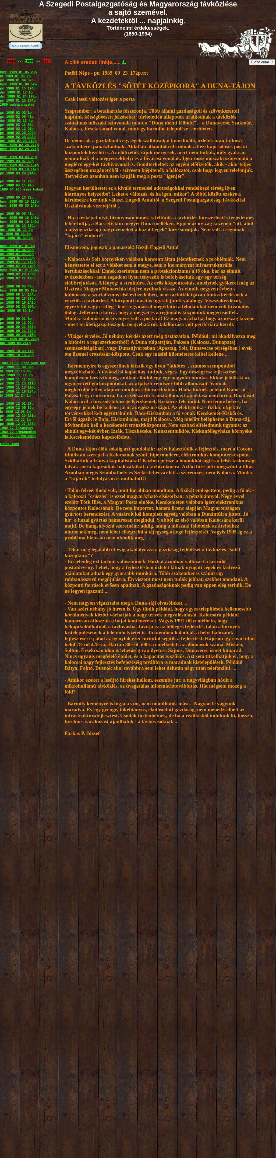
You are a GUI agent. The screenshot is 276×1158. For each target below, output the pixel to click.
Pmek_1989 (9, 444)
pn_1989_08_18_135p (18, 298)
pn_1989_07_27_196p (18, 278)
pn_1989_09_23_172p (18, 331)
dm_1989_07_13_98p (17, 258)
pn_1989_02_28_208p (18, 137)
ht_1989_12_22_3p (15, 420)
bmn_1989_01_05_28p (18, 72)
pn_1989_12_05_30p (17, 407)
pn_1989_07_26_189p (18, 274)
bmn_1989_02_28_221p (19, 149)
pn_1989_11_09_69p (17, 367)
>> (38, 61)
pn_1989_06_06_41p (17, 214)
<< (20, 61)
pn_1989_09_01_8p (16, 319)
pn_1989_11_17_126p (18, 387)
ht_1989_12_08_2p (15, 412)
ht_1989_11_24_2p (15, 395)
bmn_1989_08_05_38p (18, 290)
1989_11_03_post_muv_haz (23, 363)
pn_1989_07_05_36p (17, 254)
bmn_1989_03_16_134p (19, 165)
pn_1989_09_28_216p (18, 335)
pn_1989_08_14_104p (18, 294)
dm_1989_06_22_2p (16, 230)
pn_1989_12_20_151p (18, 416)
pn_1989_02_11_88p (17, 125)
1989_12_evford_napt (18, 436)
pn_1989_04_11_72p (17, 181)
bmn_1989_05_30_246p (19, 205)
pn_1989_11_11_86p (17, 379)
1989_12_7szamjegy (16, 428)
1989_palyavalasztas (17, 104)
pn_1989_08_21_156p (18, 306)
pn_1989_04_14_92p (17, 185)
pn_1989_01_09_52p (17, 80)
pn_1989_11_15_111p (18, 383)
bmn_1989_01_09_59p (18, 84)
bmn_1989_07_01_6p (17, 246)
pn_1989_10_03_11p (17, 351)
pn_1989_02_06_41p (17, 117)
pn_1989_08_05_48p (17, 286)
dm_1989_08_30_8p (16, 310)
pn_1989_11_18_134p (18, 391)
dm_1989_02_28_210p (18, 141)
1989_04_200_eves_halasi (21, 189)
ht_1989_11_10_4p (15, 371)
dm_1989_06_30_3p (16, 238)
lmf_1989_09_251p (15, 343)
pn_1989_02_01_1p (16, 112)
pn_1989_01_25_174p (18, 100)
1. (124, 62)
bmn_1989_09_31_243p (19, 339)
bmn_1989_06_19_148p (19, 218)
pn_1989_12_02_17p (17, 403)
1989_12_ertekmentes (18, 432)
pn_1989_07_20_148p (18, 266)
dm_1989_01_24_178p (18, 96)
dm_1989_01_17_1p (16, 92)
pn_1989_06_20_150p (18, 226)
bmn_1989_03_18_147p (19, 169)
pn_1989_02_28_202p (18, 133)
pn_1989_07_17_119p (18, 262)
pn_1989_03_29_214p (18, 173)
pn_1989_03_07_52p (17, 161)
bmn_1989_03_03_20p (18, 157)
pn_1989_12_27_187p (18, 424)
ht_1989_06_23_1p (15, 234)
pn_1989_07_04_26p (17, 250)
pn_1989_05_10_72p (17, 197)
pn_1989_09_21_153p (18, 327)
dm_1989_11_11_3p (16, 375)
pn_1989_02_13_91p (17, 129)
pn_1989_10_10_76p (17, 355)
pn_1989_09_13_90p (17, 323)
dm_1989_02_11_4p (16, 121)
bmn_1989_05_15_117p (19, 201)
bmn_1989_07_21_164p (19, 270)
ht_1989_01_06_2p (15, 76)
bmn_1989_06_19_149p (19, 222)
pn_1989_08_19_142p (18, 302)
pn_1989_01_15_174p (18, 88)
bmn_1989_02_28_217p (19, 145)
